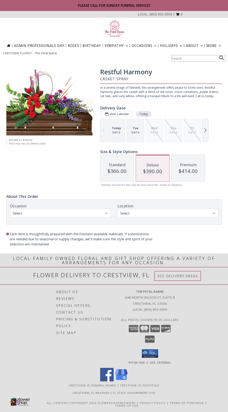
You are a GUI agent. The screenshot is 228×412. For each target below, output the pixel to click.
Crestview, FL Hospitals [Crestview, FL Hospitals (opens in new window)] (139, 385)
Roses (73, 45)
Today (143, 114)
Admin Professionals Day (39, 45)
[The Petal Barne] (114, 29)
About (195, 45)
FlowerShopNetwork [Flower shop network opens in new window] (117, 403)
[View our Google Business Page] (121, 380)
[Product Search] (194, 58)
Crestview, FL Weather (91, 392)
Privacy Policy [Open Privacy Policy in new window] (153, 403)
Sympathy (117, 45)
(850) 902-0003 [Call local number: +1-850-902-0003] (161, 14)
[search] (221, 57)
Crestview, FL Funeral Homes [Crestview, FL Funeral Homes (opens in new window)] (92, 385)
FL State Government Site (134, 392)
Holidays (171, 45)
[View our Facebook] (107, 380)
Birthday (92, 45)
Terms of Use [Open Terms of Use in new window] (127, 405)
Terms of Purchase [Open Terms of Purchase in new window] (187, 403)
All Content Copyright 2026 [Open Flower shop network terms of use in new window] (72, 403)
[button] (179, 14)
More (214, 45)
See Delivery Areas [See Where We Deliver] (178, 275)
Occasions (144, 45)
